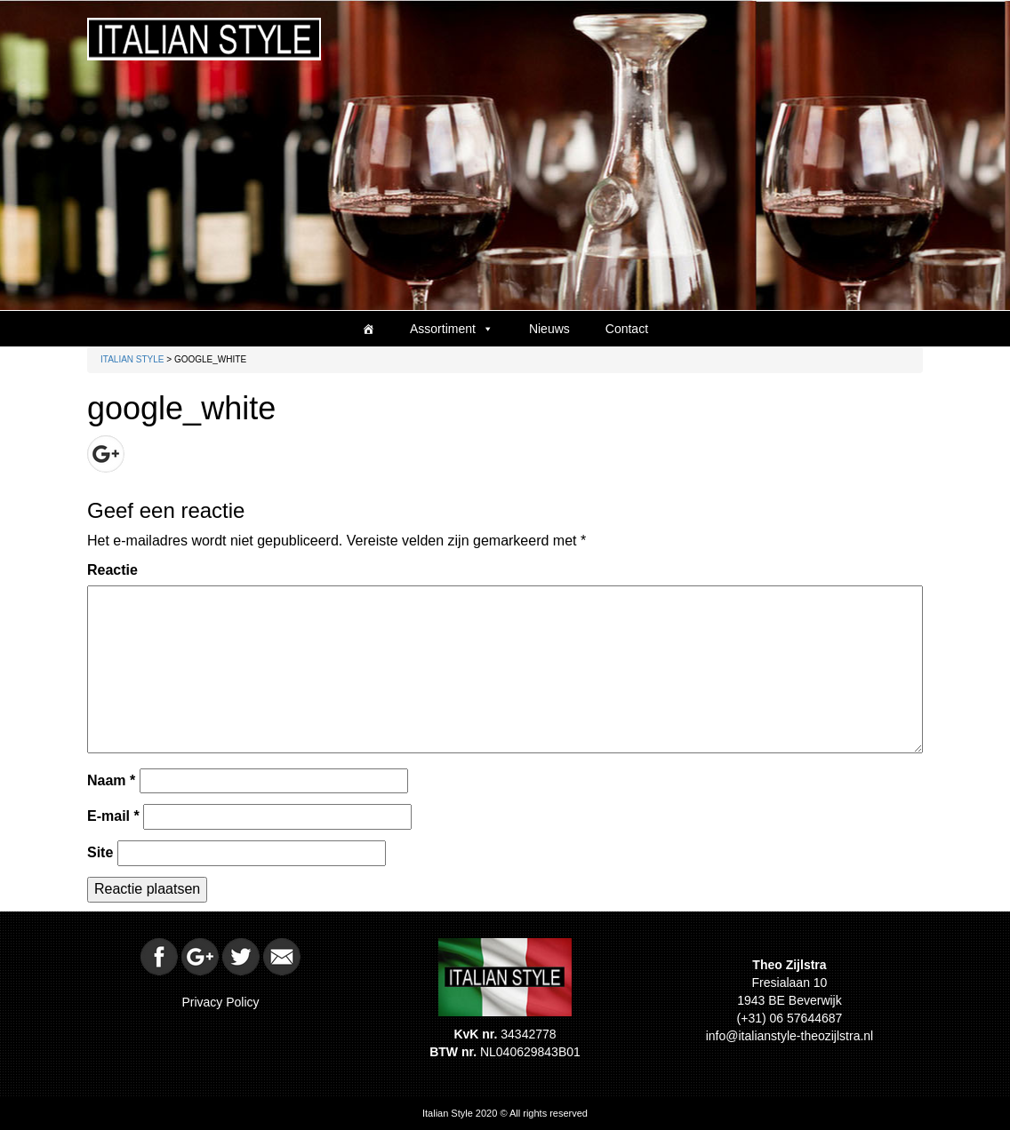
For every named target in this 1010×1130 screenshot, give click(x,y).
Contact (626, 329)
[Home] (368, 328)
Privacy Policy (220, 1002)
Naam (111, 780)
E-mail (113, 816)
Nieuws (549, 329)
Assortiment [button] (451, 329)
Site (100, 852)
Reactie (112, 569)
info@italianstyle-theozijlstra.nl (790, 1036)
